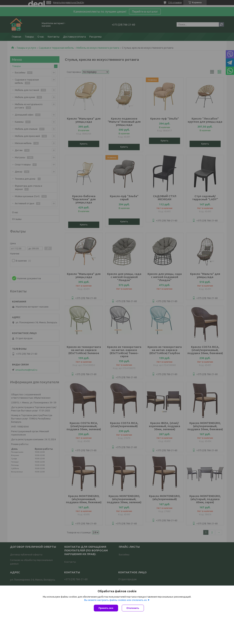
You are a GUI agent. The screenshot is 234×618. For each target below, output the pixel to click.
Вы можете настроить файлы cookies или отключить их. (115, 600)
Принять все (106, 608)
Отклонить (133, 608)
